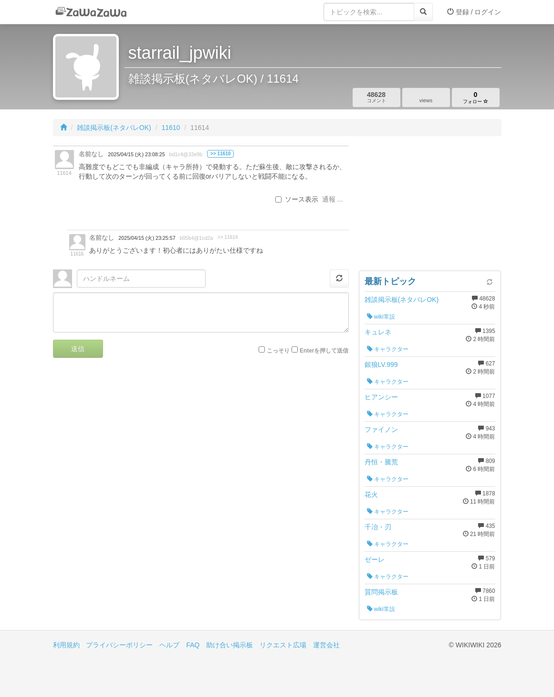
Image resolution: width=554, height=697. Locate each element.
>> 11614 (228, 237)
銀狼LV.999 (381, 364)
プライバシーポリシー (119, 645)
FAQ (192, 645)
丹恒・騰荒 (381, 462)
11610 (170, 127)
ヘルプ (169, 645)
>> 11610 (220, 153)
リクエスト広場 (283, 645)
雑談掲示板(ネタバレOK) (114, 127)
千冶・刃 (378, 527)
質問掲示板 (381, 592)
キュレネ (378, 332)
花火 (371, 494)
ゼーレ (375, 559)
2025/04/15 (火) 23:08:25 (136, 154)
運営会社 (326, 645)
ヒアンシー (381, 397)
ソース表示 (296, 199)
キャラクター (387, 349)
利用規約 (66, 645)
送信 (77, 349)
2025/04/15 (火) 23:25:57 (146, 238)
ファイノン (381, 429)
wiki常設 (381, 316)
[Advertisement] (430, 205)
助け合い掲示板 (229, 645)
